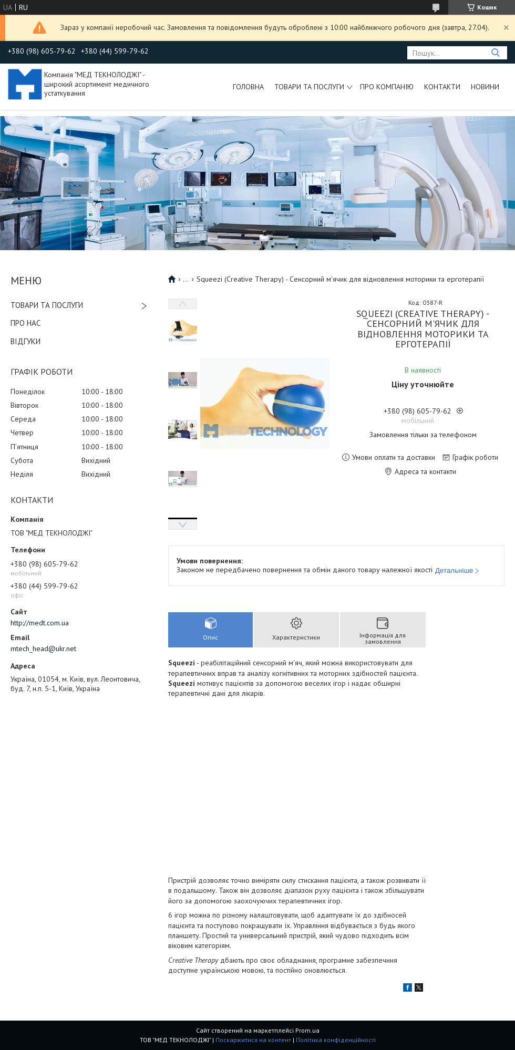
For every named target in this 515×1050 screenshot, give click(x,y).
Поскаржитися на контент (253, 1040)
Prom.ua (307, 1030)
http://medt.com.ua (40, 622)
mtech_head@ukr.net (43, 648)
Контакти (442, 86)
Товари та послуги (309, 86)
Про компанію (387, 86)
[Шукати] (495, 52)
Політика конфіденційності (336, 1040)
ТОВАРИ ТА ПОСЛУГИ (47, 305)
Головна (248, 86)
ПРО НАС (25, 323)
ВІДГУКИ (25, 341)
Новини (485, 86)
